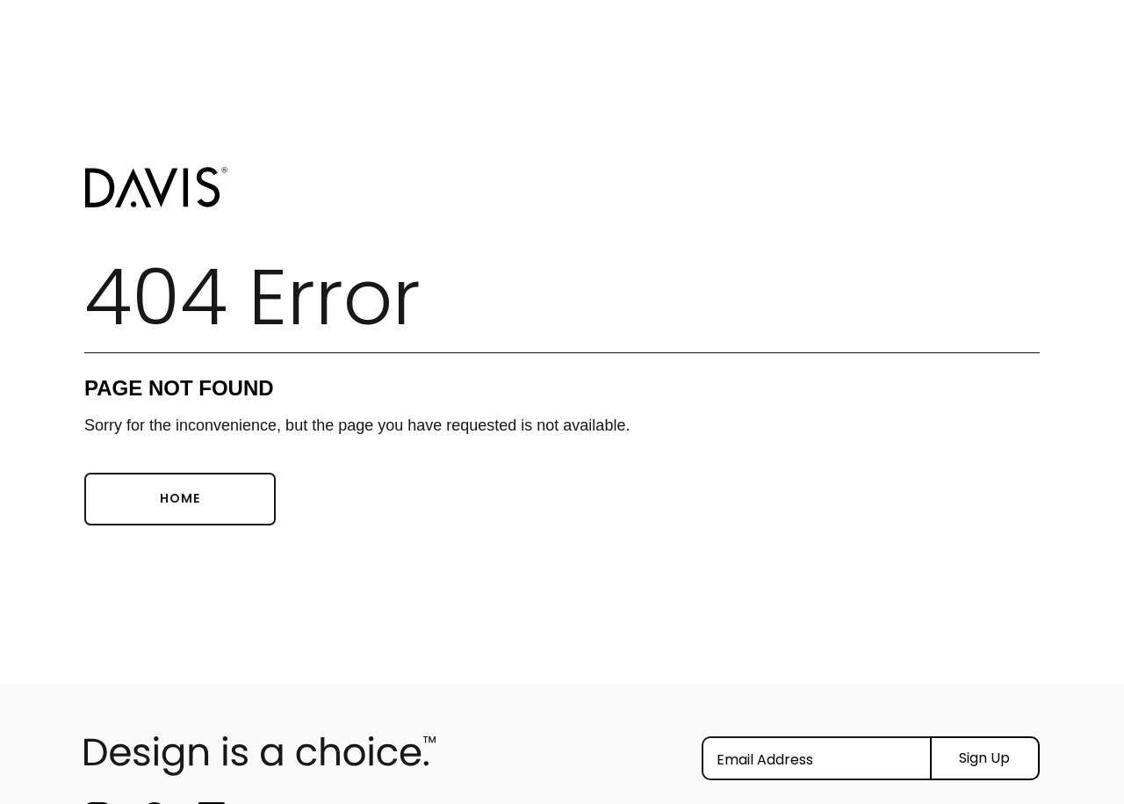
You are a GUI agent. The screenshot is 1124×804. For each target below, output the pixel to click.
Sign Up (984, 758)
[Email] (816, 758)
